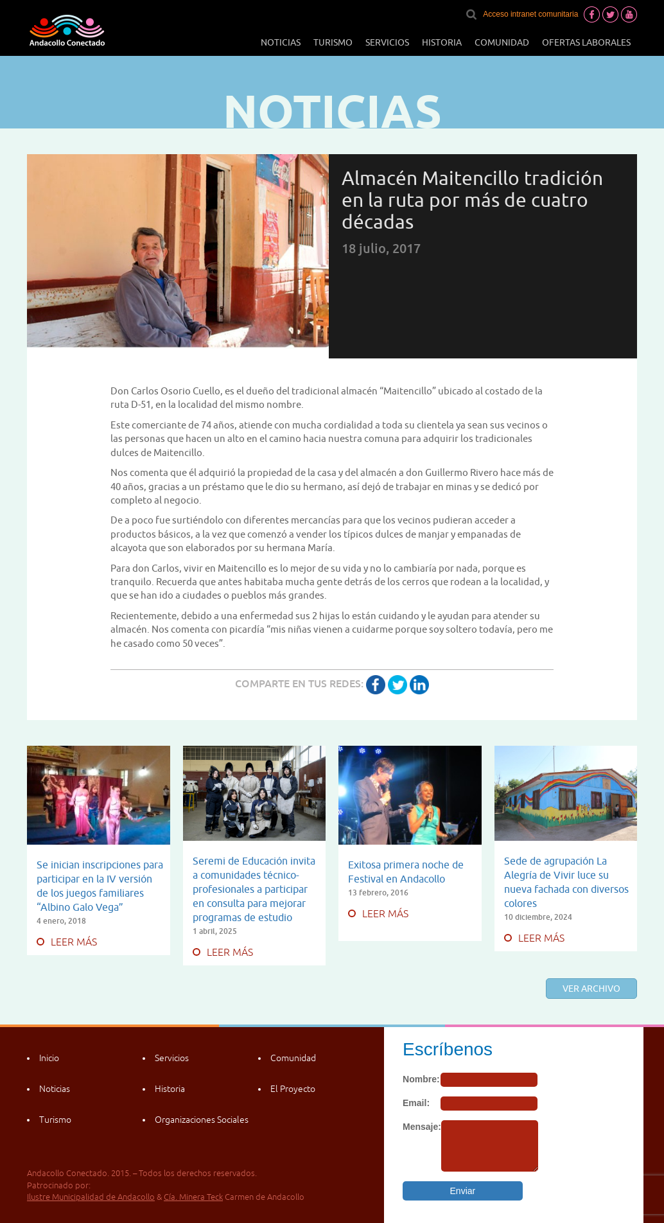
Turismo (333, 42)
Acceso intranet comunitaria (530, 14)
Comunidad (502, 42)
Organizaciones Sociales (202, 1119)
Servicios (387, 42)
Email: (416, 1103)
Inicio (49, 1058)
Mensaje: (422, 1127)
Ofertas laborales (586, 42)
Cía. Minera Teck (193, 1197)
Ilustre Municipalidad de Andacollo (91, 1197)
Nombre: (421, 1079)
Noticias (281, 42)
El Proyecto (292, 1089)
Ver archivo (591, 988)
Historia (442, 42)
